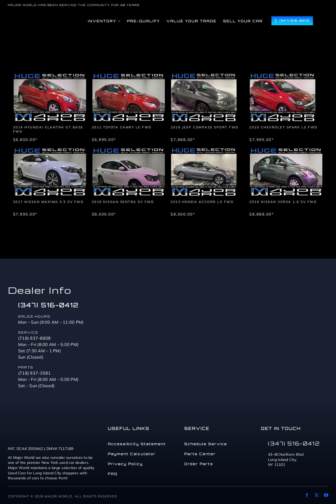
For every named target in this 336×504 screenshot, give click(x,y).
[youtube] (326, 495)
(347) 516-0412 (48, 305)
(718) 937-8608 (34, 338)
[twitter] (316, 495)
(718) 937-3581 (34, 373)
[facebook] (307, 495)
